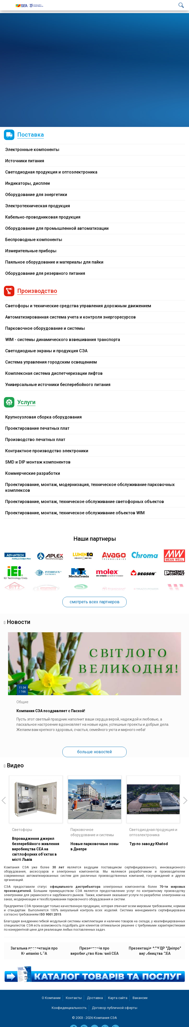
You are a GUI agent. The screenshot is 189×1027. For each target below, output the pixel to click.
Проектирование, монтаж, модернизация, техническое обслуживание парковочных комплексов (90, 487)
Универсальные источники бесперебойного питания (57, 384)
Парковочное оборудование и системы (45, 328)
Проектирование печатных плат (37, 428)
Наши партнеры (94, 538)
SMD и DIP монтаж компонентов (37, 462)
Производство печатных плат (35, 439)
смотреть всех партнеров (95, 601)
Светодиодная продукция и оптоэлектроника (51, 172)
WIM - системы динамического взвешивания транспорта (62, 339)
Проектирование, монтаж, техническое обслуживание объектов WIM (75, 512)
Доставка (95, 998)
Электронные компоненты (32, 149)
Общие (22, 702)
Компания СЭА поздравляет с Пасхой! (50, 711)
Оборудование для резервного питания (45, 273)
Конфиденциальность (69, 1008)
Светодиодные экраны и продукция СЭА (46, 350)
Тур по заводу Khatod (148, 844)
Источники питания (24, 160)
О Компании (51, 998)
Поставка (30, 134)
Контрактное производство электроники (46, 450)
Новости (18, 622)
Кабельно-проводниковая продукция (42, 217)
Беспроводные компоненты (33, 239)
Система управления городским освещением (51, 362)
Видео (15, 765)
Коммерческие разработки (32, 473)
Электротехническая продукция (37, 205)
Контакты (74, 998)
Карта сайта (117, 998)
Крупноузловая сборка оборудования (43, 417)
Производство (37, 291)
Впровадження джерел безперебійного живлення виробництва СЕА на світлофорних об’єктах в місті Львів (35, 849)
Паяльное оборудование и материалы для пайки (54, 262)
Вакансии (140, 998)
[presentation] (4, 800)
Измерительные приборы (30, 250)
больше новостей (94, 751)
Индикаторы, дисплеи (27, 183)
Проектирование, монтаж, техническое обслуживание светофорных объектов (84, 501)
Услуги (26, 402)
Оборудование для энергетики (36, 194)
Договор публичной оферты (114, 1008)
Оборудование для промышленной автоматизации (57, 228)
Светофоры (22, 830)
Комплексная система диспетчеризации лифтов (54, 373)
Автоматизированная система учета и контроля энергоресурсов (70, 317)
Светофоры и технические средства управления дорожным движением (78, 305)
